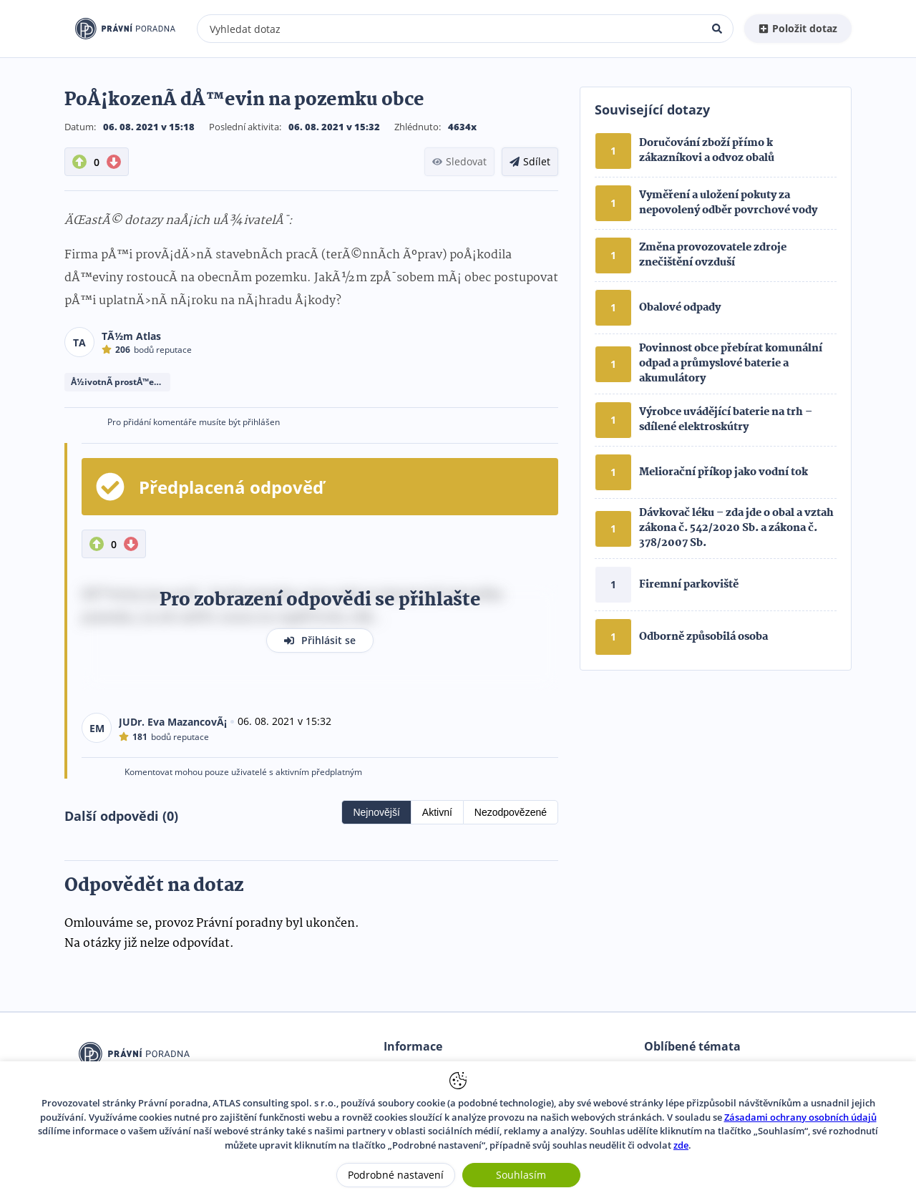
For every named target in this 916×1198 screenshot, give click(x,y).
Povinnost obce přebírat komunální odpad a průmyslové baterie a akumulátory (730, 363)
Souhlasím (521, 1175)
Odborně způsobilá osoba (703, 637)
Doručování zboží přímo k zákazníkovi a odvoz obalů (706, 151)
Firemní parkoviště (689, 584)
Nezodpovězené (510, 812)
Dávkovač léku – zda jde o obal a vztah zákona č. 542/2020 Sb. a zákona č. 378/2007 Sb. (736, 528)
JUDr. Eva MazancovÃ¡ (173, 722)
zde (680, 1145)
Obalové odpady (680, 307)
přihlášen (261, 422)
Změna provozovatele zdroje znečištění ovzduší (712, 255)
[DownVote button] (114, 162)
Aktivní (437, 812)
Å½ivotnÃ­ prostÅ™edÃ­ (118, 382)
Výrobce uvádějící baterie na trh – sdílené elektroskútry (725, 420)
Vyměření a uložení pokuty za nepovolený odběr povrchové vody (728, 203)
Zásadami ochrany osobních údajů (800, 1117)
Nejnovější (376, 812)
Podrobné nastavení (396, 1175)
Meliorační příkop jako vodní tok (723, 472)
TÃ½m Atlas (131, 336)
